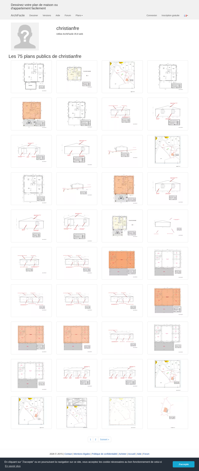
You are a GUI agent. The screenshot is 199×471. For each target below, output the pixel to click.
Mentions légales (82, 454)
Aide (58, 15)
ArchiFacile (18, 15)
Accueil (131, 454)
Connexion (152, 15)
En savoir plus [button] (13, 466)
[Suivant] (104, 439)
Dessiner (33, 15)
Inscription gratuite (170, 15)
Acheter (122, 454)
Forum (68, 15)
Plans (79, 15)
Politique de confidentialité (104, 454)
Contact (68, 454)
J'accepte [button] (184, 464)
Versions (47, 15)
